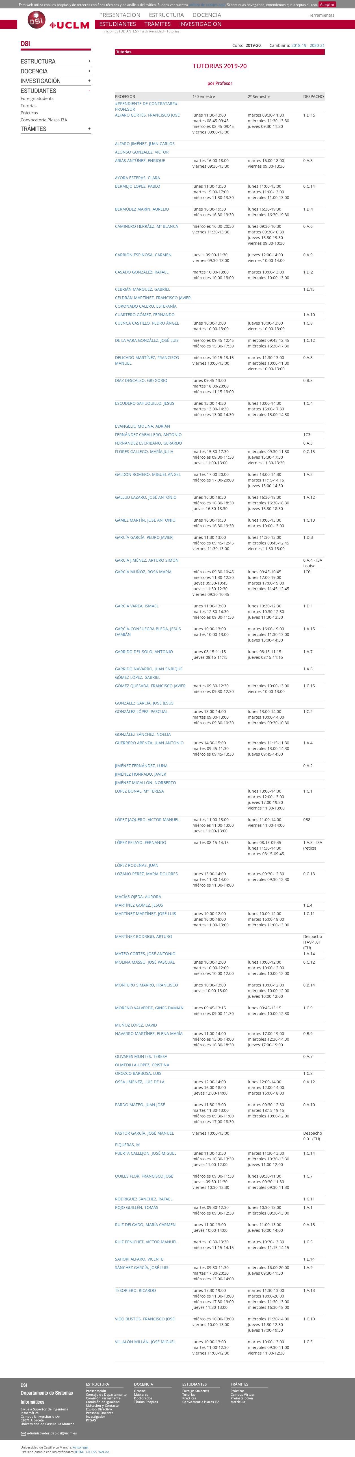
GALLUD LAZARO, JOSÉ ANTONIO (146, 497)
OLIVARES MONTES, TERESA (141, 1056)
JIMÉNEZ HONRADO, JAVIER (140, 774)
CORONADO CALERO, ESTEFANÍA (146, 306)
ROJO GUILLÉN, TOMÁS (136, 1207)
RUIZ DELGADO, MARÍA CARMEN (145, 1224)
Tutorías (28, 105)
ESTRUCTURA (166, 15)
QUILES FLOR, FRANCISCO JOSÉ (144, 1176)
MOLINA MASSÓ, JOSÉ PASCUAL (145, 962)
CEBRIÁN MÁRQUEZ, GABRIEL (142, 289)
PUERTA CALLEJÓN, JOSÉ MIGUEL (145, 1153)
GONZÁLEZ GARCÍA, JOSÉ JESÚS (144, 703)
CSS (94, 1452)
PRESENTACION (119, 15)
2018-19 (298, 45)
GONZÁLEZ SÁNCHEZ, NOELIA (143, 734)
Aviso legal (80, 1447)
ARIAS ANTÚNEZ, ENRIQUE (140, 160)
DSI (25, 43)
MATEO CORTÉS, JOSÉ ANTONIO (145, 953)
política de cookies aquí (207, 4)
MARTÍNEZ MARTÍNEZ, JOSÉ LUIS (145, 913)
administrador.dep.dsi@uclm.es (52, 1433)
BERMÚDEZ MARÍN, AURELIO (142, 209)
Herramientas (321, 15)
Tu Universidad (152, 31)
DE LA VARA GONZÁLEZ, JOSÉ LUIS (147, 340)
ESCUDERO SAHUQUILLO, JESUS (144, 403)
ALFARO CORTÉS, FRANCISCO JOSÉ (147, 115)
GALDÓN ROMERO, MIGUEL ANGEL (148, 474)
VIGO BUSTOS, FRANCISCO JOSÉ (145, 1319)
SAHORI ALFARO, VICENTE (139, 1259)
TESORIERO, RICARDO (135, 1290)
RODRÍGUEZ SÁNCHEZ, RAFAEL (143, 1199)
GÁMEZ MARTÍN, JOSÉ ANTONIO (145, 520)
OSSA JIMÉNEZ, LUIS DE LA (139, 1081)
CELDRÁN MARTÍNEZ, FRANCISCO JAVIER (153, 297)
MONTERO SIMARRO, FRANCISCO (146, 985)
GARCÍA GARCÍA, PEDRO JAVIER (144, 537)
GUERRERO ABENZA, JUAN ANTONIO (149, 742)
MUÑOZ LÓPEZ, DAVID (136, 1025)
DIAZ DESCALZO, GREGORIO (141, 380)
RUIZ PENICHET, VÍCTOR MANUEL (146, 1241)
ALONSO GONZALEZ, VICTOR (142, 152)
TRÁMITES (157, 24)
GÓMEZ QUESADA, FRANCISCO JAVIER (150, 685)
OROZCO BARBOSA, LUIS (138, 1073)
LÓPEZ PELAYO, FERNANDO (140, 842)
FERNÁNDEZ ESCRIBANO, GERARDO (148, 443)
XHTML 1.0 (82, 1452)
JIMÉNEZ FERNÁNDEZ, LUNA (141, 765)
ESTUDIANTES (117, 24)
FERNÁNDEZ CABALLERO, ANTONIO (148, 434)
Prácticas (29, 112)
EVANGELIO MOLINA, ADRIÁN (142, 426)
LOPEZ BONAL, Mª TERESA (139, 791)
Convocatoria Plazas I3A (44, 119)
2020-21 (317, 45)
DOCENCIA (206, 15)
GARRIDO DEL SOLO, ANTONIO (144, 651)
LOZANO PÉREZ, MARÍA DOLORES (146, 873)
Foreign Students (37, 98)
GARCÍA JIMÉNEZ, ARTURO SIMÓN (147, 560)
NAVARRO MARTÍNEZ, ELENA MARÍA (149, 1033)
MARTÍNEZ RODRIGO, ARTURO (143, 936)
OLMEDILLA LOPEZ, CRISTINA (142, 1064)
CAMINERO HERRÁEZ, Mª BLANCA (146, 226)
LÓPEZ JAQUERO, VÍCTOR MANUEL (147, 819)
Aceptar (327, 4)
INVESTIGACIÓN (200, 24)
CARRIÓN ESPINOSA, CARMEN (143, 254)
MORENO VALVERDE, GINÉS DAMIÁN (149, 1007)
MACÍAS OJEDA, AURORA (138, 896)
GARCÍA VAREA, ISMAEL (137, 606)
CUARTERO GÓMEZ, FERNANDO (145, 314)
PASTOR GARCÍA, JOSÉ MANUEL (144, 1133)
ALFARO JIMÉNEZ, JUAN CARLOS (145, 143)
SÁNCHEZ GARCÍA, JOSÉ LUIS (141, 1267)
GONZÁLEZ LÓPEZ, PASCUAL (141, 711)
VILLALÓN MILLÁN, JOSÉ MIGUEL (145, 1341)
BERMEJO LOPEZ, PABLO (137, 186)
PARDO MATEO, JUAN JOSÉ (140, 1104)
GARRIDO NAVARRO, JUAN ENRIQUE (149, 668)
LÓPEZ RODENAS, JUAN (137, 865)
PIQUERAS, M (127, 1144)
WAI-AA (103, 1452)
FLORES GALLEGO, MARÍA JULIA (144, 451)
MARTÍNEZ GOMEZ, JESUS (139, 905)
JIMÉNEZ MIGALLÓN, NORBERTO (145, 782)
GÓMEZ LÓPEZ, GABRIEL (137, 677)
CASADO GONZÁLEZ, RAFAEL (141, 272)
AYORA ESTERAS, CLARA (137, 177)
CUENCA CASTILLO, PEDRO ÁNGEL (147, 323)
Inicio (107, 31)
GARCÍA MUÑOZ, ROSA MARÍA (143, 571)
